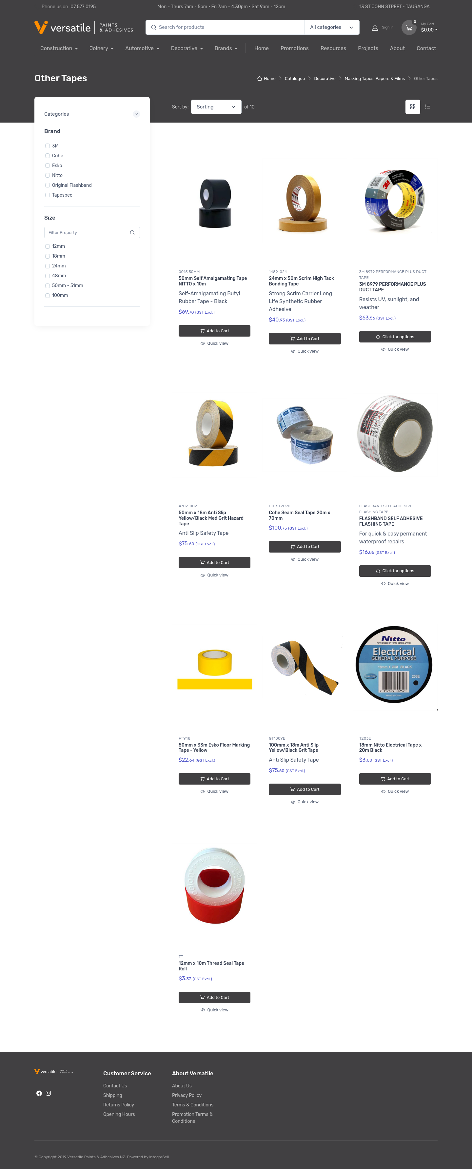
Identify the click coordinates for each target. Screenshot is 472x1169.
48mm (59, 276)
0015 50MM (189, 271)
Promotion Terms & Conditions (192, 1118)
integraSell (159, 1157)
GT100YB (277, 738)
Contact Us (115, 1086)
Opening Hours (119, 1114)
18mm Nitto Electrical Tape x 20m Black (390, 747)
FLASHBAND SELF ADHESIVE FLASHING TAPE (385, 509)
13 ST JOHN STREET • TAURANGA (391, 7)
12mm (58, 246)
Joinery (99, 48)
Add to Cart (214, 330)
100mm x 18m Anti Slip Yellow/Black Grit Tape (294, 747)
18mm (58, 256)
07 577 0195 (83, 7)
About (397, 48)
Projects (368, 48)
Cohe (57, 155)
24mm (59, 266)
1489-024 (278, 271)
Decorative (185, 48)
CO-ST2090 (279, 506)
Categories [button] (56, 114)
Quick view (214, 343)
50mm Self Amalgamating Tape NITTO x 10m (213, 281)
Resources (333, 48)
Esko (57, 165)
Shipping (112, 1095)
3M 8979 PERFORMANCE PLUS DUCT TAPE (392, 274)
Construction (56, 48)
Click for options (395, 336)
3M (55, 145)
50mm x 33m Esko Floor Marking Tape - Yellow (214, 747)
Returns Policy (118, 1105)
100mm (60, 295)
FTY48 (184, 738)
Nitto (57, 175)
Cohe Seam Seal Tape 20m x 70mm (299, 515)
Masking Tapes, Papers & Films (375, 78)
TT (181, 956)
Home (261, 48)
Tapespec (62, 195)
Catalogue (295, 78)
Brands (224, 48)
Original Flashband (72, 185)
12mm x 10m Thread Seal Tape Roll (211, 966)
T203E (365, 738)
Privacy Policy (187, 1095)
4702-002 (188, 506)
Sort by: (180, 107)
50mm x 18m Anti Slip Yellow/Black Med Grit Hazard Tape (211, 518)
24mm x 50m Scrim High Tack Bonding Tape (301, 281)
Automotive (140, 48)
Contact (426, 48)
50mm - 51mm (67, 285)
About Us (182, 1086)
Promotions (295, 48)
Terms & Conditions (192, 1105)
